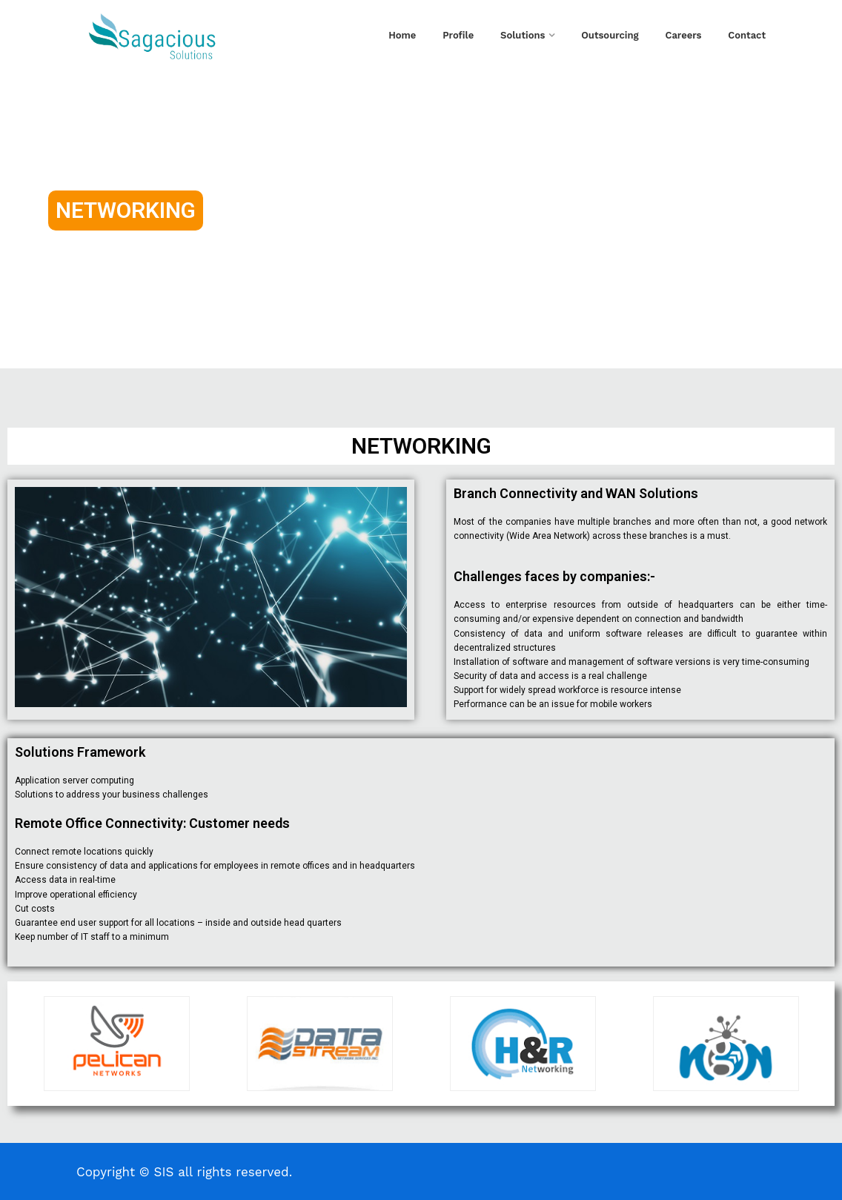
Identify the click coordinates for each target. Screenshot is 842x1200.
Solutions (522, 35)
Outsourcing (610, 35)
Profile (458, 35)
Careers (684, 35)
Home (402, 35)
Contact (747, 35)
